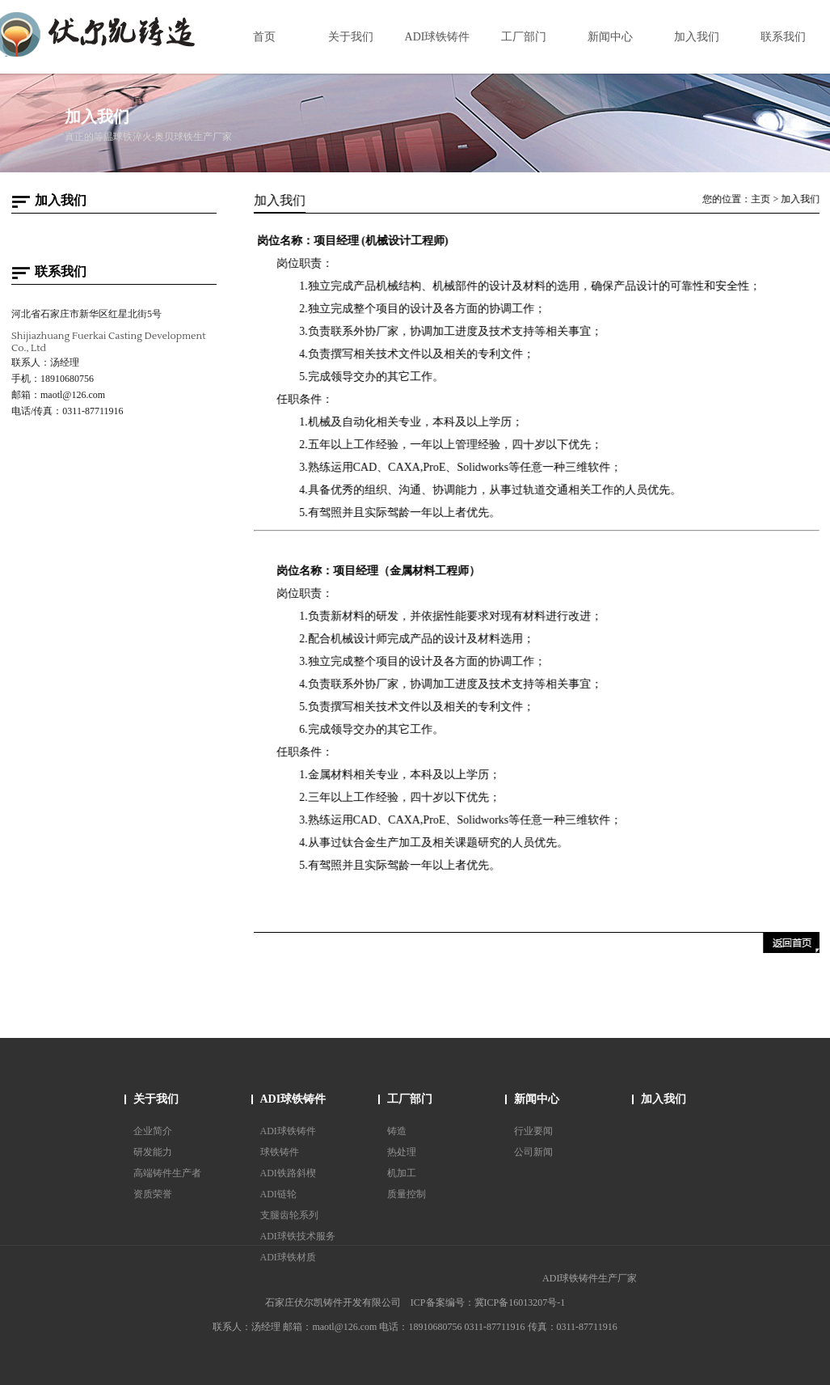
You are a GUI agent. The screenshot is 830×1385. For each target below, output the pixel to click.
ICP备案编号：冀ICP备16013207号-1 (488, 1302)
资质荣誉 (152, 1194)
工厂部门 (409, 1099)
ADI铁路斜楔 (288, 1173)
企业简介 (152, 1131)
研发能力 (152, 1152)
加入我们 (801, 199)
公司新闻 (533, 1152)
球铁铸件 (279, 1152)
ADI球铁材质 (288, 1257)
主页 (762, 199)
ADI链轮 (278, 1194)
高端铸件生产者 (167, 1173)
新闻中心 (536, 1099)
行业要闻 (533, 1131)
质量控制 (406, 1194)
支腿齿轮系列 (289, 1215)
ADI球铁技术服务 (297, 1236)
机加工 (401, 1173)
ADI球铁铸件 (293, 1099)
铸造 (397, 1131)
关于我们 (156, 1099)
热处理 (401, 1152)
